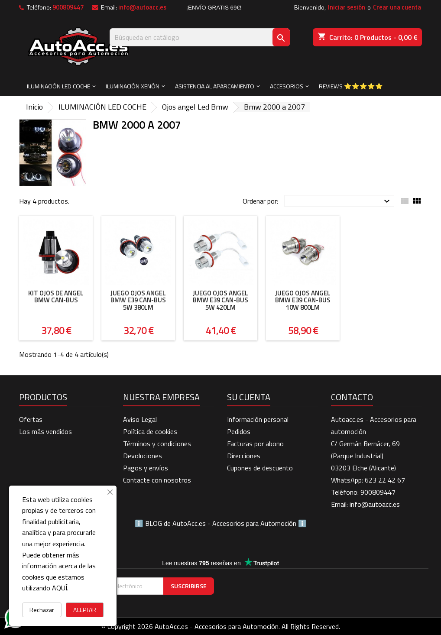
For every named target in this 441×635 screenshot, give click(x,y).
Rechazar (41, 609)
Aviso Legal (140, 419)
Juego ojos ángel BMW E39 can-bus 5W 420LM (220, 300)
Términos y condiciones (157, 443)
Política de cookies (150, 431)
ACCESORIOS (286, 86)
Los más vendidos (45, 431)
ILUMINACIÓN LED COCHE (58, 86)
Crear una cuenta (397, 7)
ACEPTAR (84, 609)
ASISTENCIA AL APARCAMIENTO (214, 86)
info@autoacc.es (142, 7)
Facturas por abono (255, 443)
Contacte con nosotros (157, 480)
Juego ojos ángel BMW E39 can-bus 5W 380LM (138, 300)
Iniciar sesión (346, 7)
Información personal (258, 419)
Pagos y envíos (145, 468)
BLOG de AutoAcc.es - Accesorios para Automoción (220, 523)
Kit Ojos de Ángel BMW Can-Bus (56, 296)
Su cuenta (248, 397)
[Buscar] (200, 37)
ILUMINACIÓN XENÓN (132, 86)
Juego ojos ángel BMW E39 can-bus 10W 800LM (303, 300)
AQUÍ (59, 588)
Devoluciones (142, 455)
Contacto (352, 397)
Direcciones (243, 455)
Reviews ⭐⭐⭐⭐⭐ (351, 86)
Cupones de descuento (260, 468)
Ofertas (30, 419)
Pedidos (238, 431)
